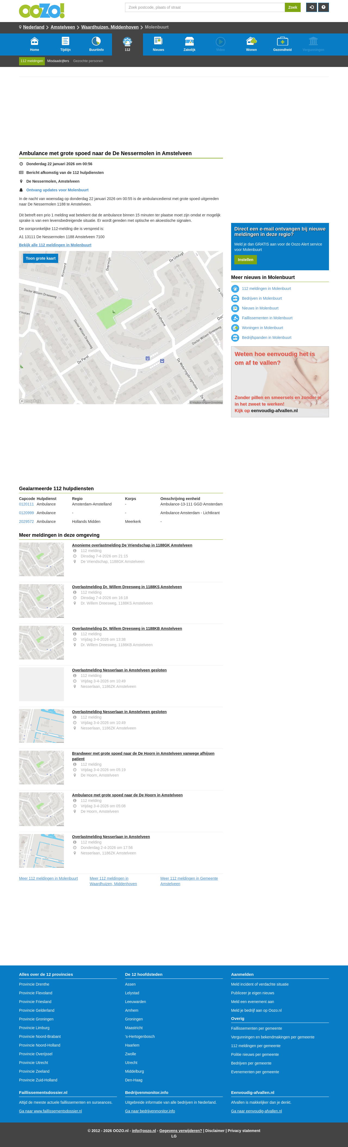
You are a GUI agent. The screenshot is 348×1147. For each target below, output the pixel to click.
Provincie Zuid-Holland (38, 1080)
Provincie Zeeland (34, 1071)
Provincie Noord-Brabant (40, 1036)
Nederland (33, 27)
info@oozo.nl (144, 1130)
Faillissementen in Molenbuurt (262, 318)
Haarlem (132, 1045)
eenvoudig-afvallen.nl (274, 410)
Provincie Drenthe (34, 984)
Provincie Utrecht (33, 1062)
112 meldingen (32, 61)
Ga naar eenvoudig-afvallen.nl (256, 1111)
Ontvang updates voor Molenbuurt (57, 190)
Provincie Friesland (35, 1001)
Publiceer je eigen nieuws (252, 993)
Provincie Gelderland (36, 1010)
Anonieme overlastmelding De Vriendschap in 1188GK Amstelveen (132, 545)
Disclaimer (215, 1130)
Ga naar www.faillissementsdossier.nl (50, 1111)
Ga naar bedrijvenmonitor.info (150, 1111)
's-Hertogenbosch (140, 1036)
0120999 (26, 513)
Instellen (245, 259)
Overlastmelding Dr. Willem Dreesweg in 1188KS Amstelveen (127, 587)
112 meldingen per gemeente (256, 1046)
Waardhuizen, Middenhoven (110, 27)
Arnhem (131, 1010)
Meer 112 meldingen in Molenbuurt (48, 878)
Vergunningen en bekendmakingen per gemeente (273, 1037)
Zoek (292, 7)
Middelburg (134, 1071)
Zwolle (130, 1054)
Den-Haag (133, 1080)
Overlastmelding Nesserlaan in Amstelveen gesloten (119, 670)
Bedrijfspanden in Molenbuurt (261, 337)
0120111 (26, 504)
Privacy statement (244, 1130)
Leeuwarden (135, 1001)
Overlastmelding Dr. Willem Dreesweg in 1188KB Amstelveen (127, 628)
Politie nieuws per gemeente (255, 1054)
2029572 (26, 521)
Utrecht (131, 1062)
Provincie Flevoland (35, 993)
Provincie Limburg (34, 1028)
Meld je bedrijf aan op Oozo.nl (256, 1010)
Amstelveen (63, 27)
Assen (130, 984)
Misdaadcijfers (58, 61)
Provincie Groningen (36, 1019)
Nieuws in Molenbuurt (255, 308)
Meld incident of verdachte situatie (260, 984)
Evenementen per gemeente (255, 1072)
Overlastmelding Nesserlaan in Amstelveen (111, 837)
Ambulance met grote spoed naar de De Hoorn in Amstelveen (127, 795)
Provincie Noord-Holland (39, 1045)
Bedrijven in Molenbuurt (256, 298)
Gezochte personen (88, 61)
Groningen (134, 1019)
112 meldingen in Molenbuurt (261, 288)
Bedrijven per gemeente (251, 1063)
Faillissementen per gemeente (256, 1028)
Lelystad (132, 993)
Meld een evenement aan (252, 1001)
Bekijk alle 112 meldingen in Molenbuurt (55, 245)
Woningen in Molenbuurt (257, 328)
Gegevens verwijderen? (180, 1130)
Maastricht (134, 1028)
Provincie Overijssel (35, 1054)
